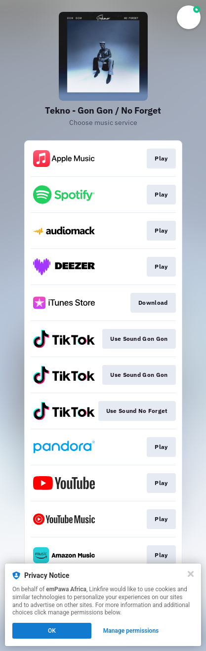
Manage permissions (131, 630)
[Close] (191, 574)
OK (52, 630)
